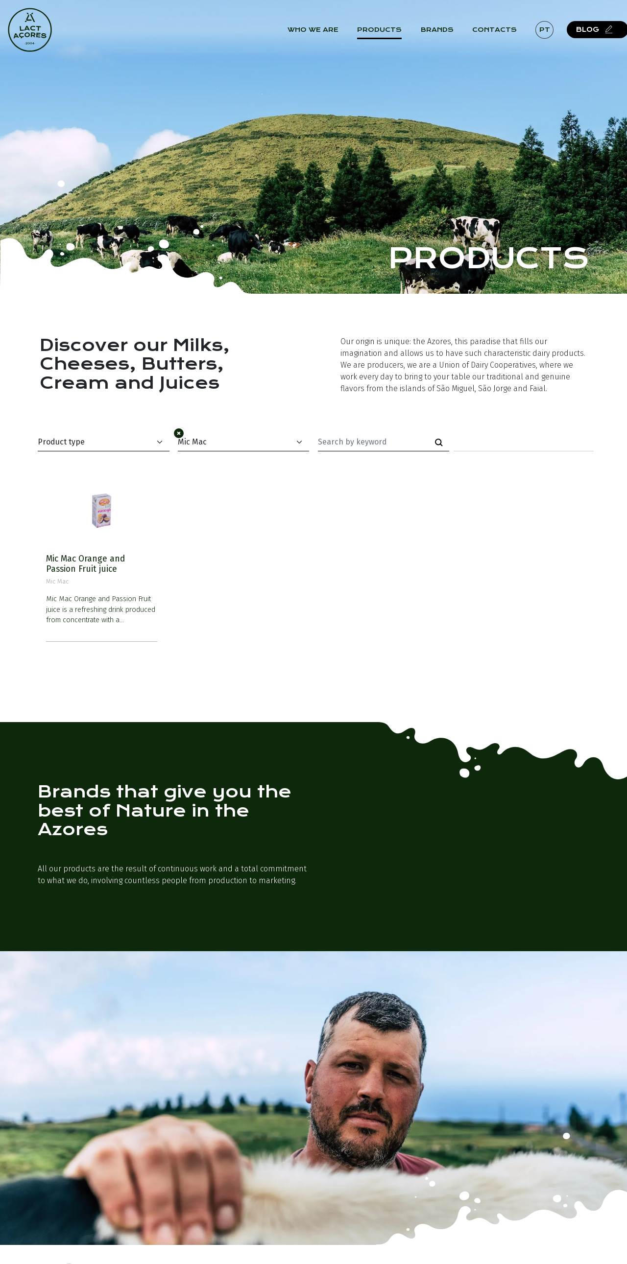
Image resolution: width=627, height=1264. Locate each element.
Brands (441, 34)
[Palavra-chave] (374, 442)
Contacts (499, 34)
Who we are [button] (317, 34)
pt (549, 34)
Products (384, 34)
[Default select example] (103, 442)
